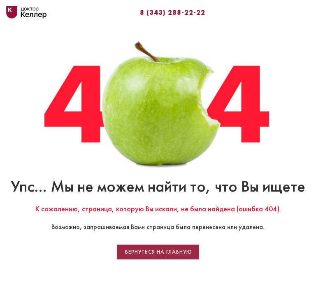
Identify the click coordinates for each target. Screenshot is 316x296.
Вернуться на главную (158, 252)
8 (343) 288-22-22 (172, 12)
